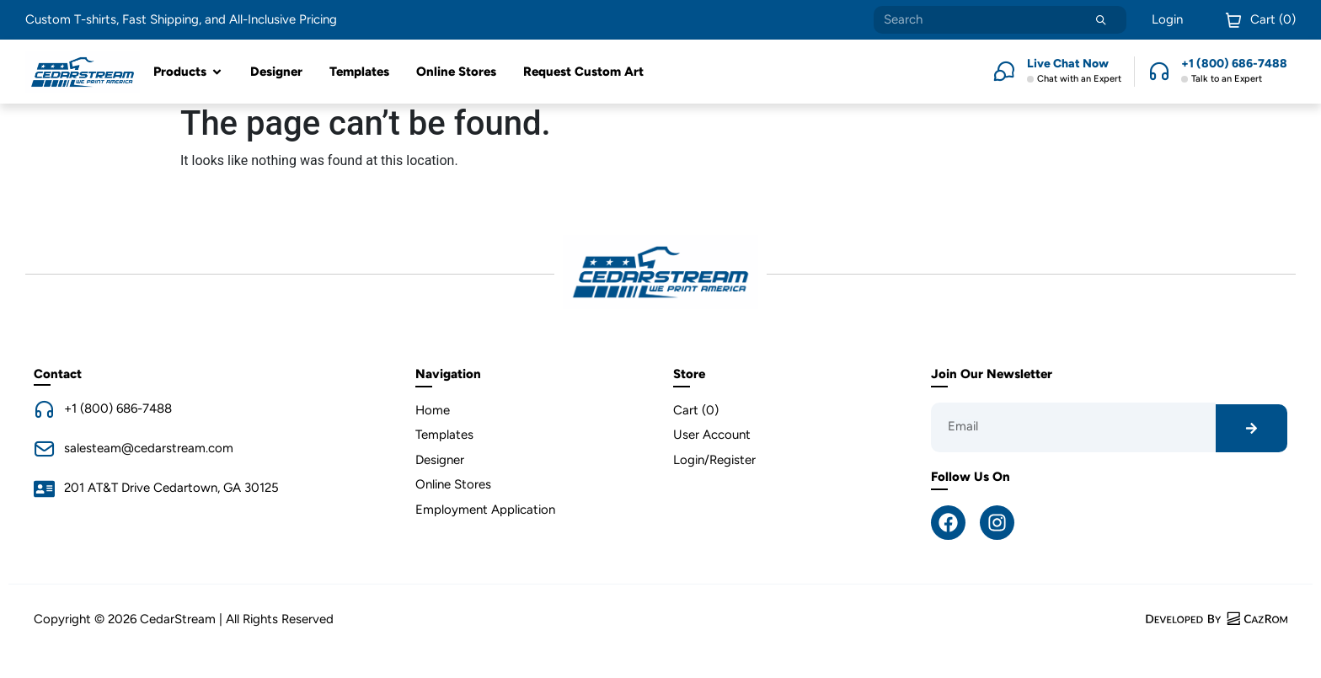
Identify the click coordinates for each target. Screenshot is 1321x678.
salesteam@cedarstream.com (148, 448)
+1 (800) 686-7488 (118, 408)
